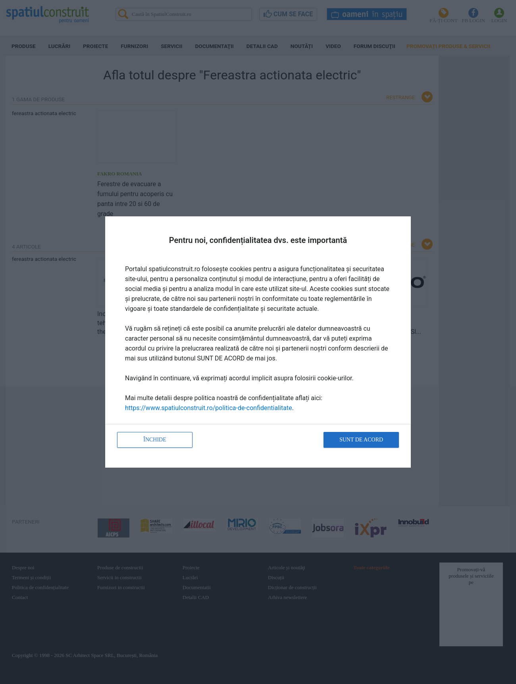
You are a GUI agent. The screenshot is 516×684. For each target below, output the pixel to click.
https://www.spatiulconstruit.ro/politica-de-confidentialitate (208, 408)
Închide (154, 440)
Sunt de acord (361, 440)
